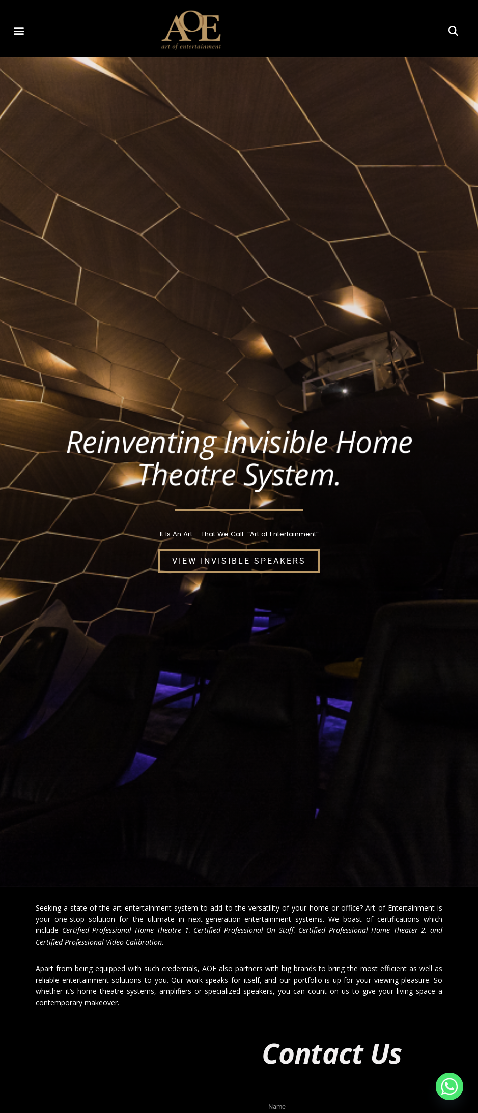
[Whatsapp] (449, 1086)
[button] (19, 30)
